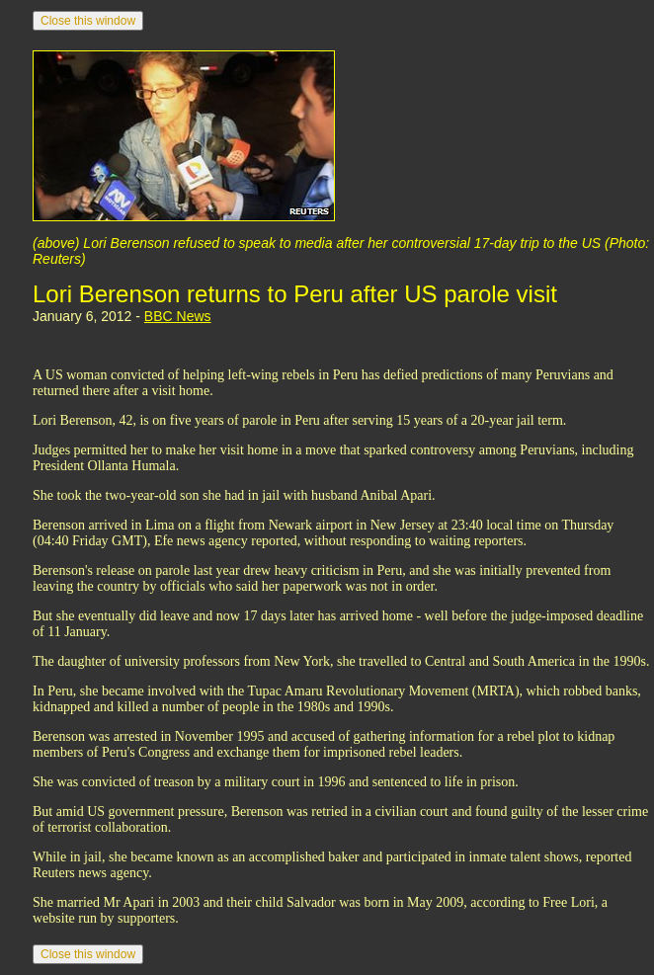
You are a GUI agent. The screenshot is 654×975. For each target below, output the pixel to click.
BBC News (177, 316)
